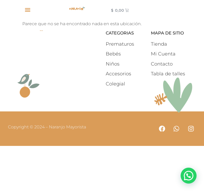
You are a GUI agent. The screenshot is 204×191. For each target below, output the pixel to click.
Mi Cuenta (163, 54)
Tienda (159, 44)
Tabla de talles (168, 74)
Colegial (115, 84)
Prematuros (120, 44)
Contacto (162, 64)
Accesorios (118, 74)
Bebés (113, 54)
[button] (27, 9)
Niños (113, 64)
